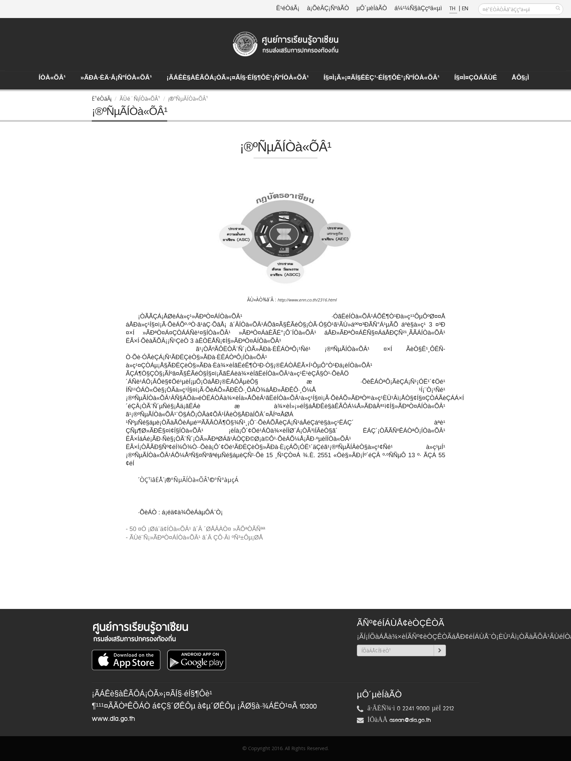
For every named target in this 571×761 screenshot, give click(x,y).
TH (453, 8)
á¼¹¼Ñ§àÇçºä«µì (418, 8)
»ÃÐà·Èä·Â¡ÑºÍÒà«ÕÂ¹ (116, 78)
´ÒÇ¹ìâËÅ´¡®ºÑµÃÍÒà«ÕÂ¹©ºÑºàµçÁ (188, 480)
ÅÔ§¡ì (520, 78)
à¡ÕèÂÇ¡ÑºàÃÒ (328, 8)
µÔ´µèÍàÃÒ (372, 8)
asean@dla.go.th (410, 720)
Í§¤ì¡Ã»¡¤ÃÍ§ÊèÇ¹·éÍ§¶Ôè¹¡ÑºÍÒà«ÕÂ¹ (382, 78)
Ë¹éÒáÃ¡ (287, 8)
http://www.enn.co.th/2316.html (306, 300)
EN (465, 8)
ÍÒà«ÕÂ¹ (52, 78)
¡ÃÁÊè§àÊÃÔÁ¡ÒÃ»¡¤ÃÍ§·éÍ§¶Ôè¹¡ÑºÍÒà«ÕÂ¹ (238, 78)
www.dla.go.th (113, 719)
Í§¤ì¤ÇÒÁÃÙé (475, 78)
